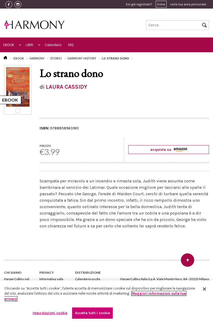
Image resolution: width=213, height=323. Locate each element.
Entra (161, 4)
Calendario (53, 45)
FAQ (71, 45)
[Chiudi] (204, 289)
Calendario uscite (87, 279)
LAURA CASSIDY (66, 87)
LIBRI (29, 45)
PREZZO (45, 145)
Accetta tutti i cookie (92, 313)
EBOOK (8, 45)
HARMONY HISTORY (82, 58)
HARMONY (36, 58)
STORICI (56, 58)
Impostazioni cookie (50, 313)
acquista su (168, 149)
